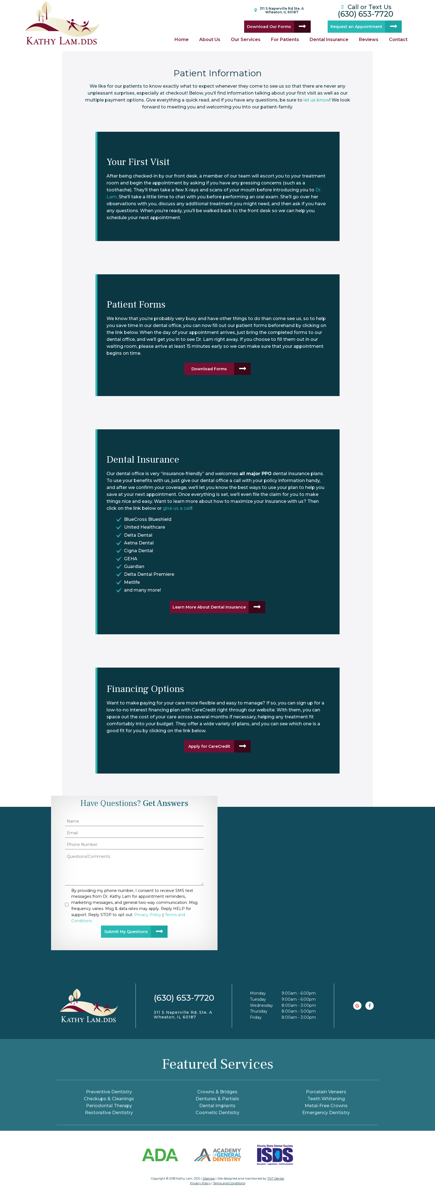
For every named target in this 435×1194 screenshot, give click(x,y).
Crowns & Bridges (217, 1091)
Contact (398, 39)
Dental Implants (217, 1105)
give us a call (177, 508)
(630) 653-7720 (365, 10)
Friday (256, 1017)
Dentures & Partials (217, 1098)
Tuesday (258, 999)
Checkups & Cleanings (109, 1098)
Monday (258, 993)
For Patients (285, 39)
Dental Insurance (329, 39)
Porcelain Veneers (326, 1091)
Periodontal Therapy (109, 1105)
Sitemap (209, 1178)
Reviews (368, 39)
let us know (316, 100)
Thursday (258, 1011)
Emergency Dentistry (326, 1112)
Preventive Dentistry (109, 1091)
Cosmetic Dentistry (217, 1112)
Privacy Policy (200, 1183)
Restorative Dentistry (109, 1112)
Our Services (246, 39)
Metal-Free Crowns (326, 1105)
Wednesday (261, 1005)
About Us (209, 39)
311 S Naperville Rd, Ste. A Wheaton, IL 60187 (183, 1015)
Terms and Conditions (229, 1183)
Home (181, 39)
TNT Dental (275, 1178)
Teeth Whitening (326, 1098)
